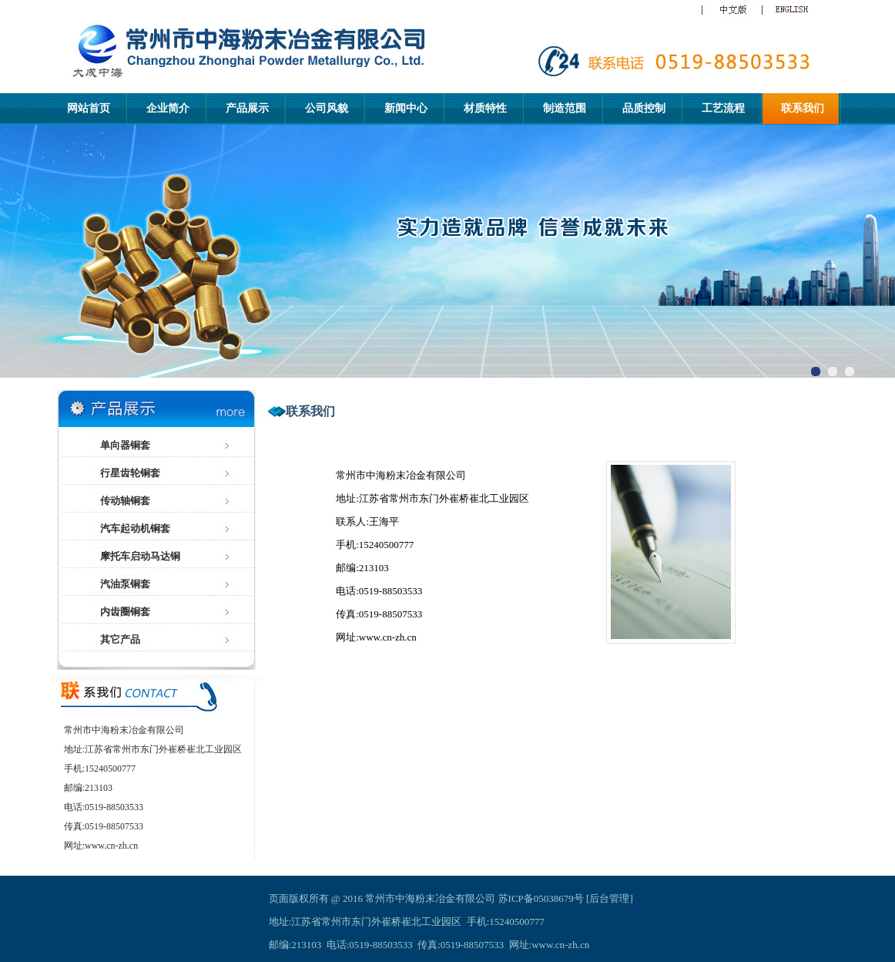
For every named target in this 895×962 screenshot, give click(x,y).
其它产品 (120, 639)
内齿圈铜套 (125, 611)
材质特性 (485, 108)
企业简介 (167, 108)
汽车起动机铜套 (135, 528)
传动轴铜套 (125, 500)
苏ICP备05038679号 (541, 898)
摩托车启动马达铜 (140, 556)
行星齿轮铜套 (130, 473)
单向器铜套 (125, 445)
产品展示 (247, 108)
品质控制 (643, 108)
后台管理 (609, 898)
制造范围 (564, 108)
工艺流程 (723, 108)
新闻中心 (405, 108)
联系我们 (802, 108)
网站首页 (88, 108)
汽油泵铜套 (125, 584)
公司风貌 (326, 108)
